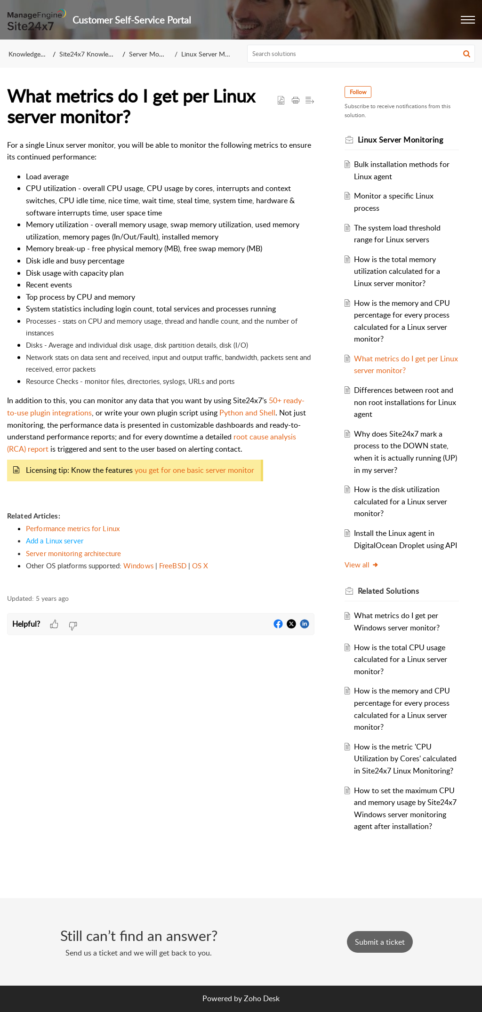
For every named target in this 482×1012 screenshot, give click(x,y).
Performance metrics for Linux (73, 528)
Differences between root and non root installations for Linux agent (405, 402)
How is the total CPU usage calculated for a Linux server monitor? (400, 659)
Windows (138, 565)
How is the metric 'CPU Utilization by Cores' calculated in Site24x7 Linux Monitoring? (405, 758)
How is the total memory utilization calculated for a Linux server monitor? (397, 271)
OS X (200, 565)
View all (362, 564)
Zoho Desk (262, 998)
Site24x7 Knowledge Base (96, 53)
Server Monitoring (155, 53)
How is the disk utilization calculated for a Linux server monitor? (400, 501)
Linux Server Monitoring (216, 53)
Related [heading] (388, 591)
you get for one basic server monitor (194, 470)
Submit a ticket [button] (380, 942)
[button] (468, 19)
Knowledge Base (32, 53)
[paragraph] (160, 361)
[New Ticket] (380, 942)
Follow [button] (358, 92)
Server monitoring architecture (73, 553)
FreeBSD (172, 565)
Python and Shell (247, 412)
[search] (361, 54)
